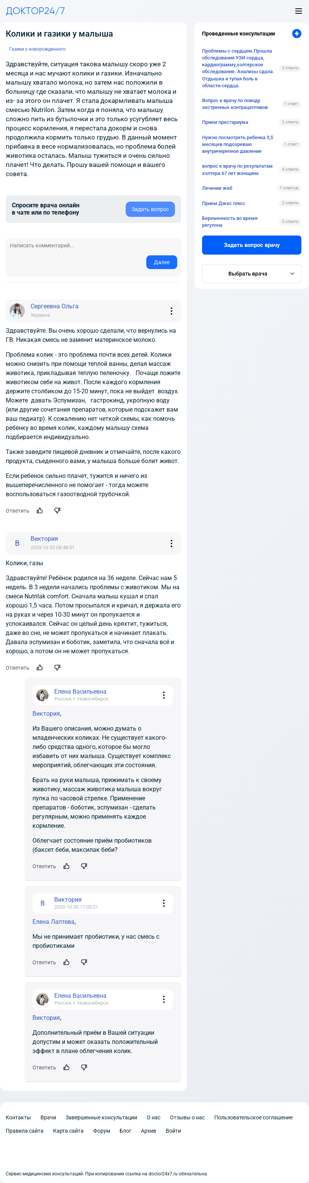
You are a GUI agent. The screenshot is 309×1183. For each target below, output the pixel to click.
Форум (101, 1131)
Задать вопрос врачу (252, 245)
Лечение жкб (217, 188)
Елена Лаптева (53, 921)
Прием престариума (225, 122)
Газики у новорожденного (37, 49)
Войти (173, 1131)
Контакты (18, 1117)
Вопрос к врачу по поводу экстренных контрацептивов (235, 104)
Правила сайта (25, 1131)
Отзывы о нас (187, 1117)
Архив (148, 1131)
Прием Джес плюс (223, 203)
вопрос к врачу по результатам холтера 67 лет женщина (237, 169)
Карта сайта (68, 1131)
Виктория (46, 713)
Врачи (48, 1117)
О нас (153, 1117)
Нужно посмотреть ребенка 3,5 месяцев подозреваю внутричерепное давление (237, 144)
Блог (125, 1131)
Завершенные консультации (101, 1117)
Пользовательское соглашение (253, 1117)
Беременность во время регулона (229, 221)
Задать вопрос (150, 209)
